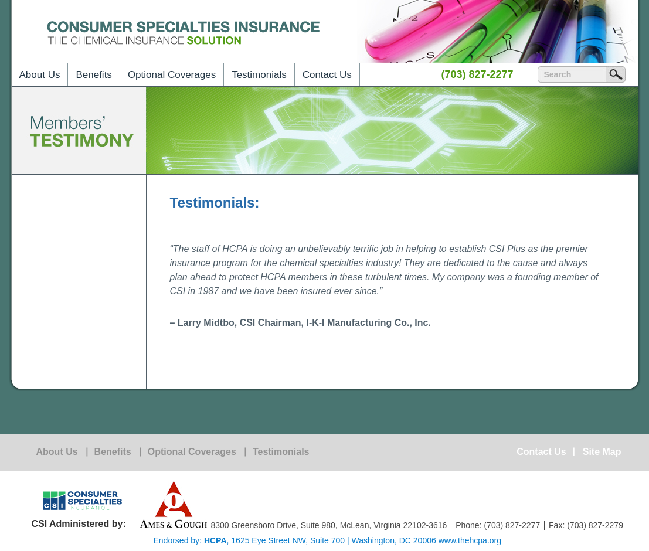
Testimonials (259, 74)
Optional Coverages (172, 74)
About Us (39, 74)
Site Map (602, 452)
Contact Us (327, 74)
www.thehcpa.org (470, 540)
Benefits (93, 74)
